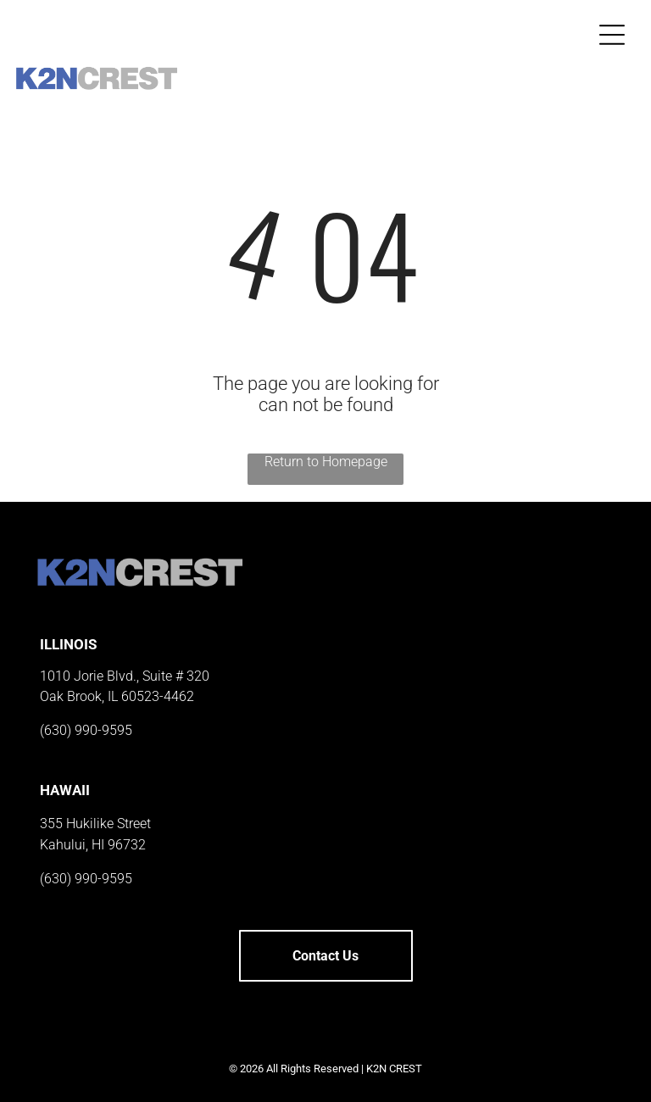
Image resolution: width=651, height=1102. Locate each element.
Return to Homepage (325, 462)
